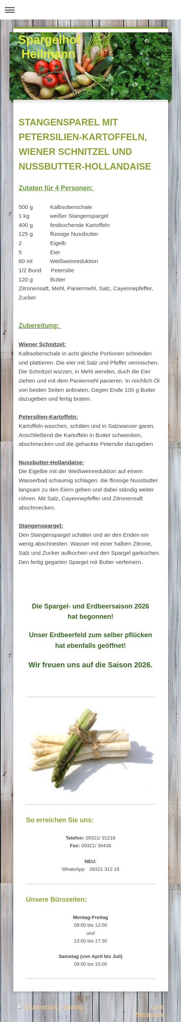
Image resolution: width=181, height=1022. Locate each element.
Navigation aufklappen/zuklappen (90, 10)
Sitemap (73, 1006)
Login (157, 1006)
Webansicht (149, 1014)
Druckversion (38, 1006)
